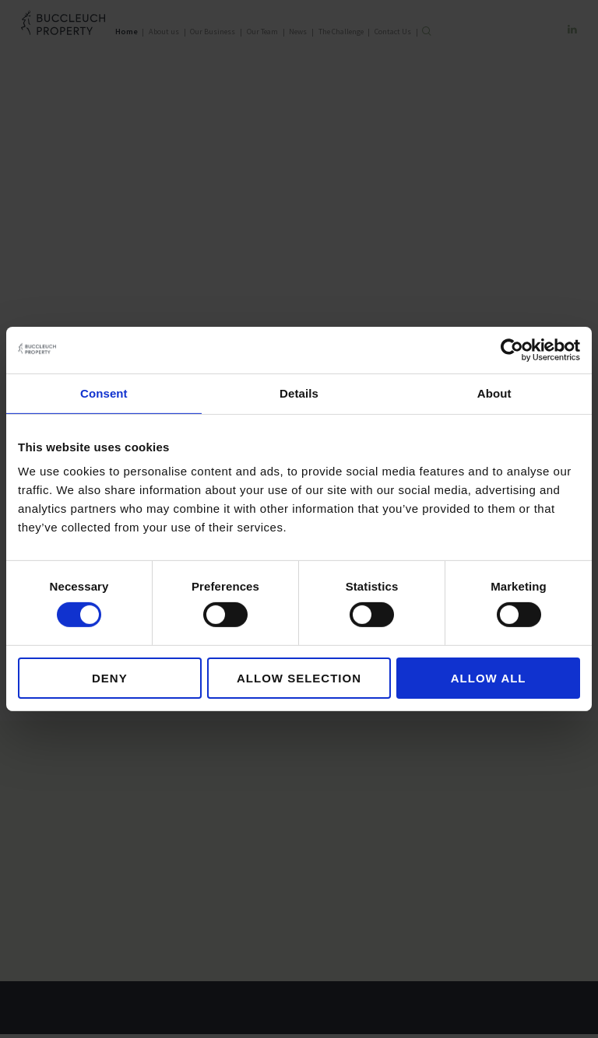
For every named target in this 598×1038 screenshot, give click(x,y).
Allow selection (299, 678)
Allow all (488, 678)
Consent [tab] (104, 393)
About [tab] (494, 393)
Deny (110, 678)
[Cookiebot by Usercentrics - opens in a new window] (512, 350)
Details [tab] (299, 393)
